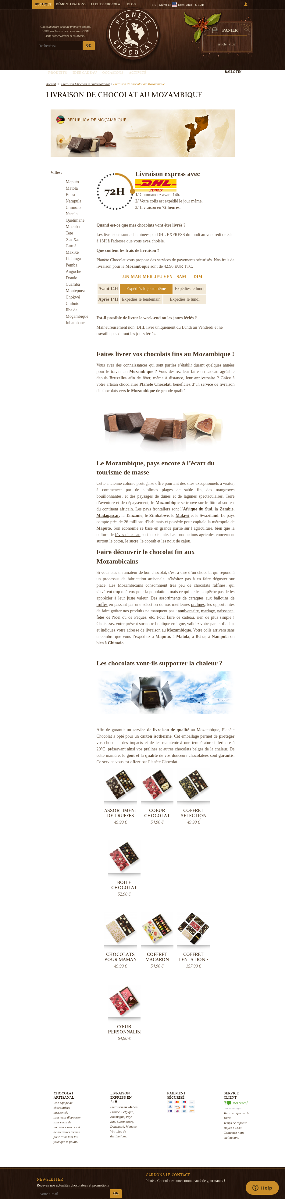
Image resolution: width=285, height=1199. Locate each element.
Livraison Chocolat (126, 1129)
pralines (198, 604)
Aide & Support (123, 1166)
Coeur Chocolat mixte (155, 814)
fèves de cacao (127, 534)
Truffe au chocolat (199, 1140)
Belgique (127, 966)
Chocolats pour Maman (119, 885)
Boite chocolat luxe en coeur (226, 817)
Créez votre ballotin (233, 69)
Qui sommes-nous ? (126, 1123)
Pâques (140, 617)
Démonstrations (71, 4)
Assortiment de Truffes (120, 812)
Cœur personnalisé (226, 883)
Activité (137, 73)
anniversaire (204, 378)
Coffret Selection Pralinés (191, 814)
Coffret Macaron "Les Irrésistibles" (155, 888)
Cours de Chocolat (162, 1152)
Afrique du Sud (197, 509)
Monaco (131, 980)
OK (88, 46)
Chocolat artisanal (199, 1128)
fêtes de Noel (109, 617)
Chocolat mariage (199, 1164)
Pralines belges (197, 1134)
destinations (118, 990)
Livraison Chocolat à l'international (85, 84)
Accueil (51, 84)
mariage (208, 611)
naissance (225, 611)
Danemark (117, 980)
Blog (131, 4)
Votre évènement (161, 1164)
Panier (229, 30)
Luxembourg (125, 976)
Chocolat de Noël (236, 1135)
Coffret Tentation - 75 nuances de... (191, 888)
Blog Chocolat (122, 1160)
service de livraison (217, 384)
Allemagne (117, 971)
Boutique (43, 4)
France (115, 966)
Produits (57, 73)
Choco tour (157, 1158)
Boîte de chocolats (199, 1146)
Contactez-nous (123, 1172)
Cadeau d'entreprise (238, 1184)
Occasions (112, 73)
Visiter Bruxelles (161, 1171)
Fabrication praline (163, 1177)
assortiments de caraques (181, 598)
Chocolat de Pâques (238, 1142)
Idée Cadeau (85, 73)
